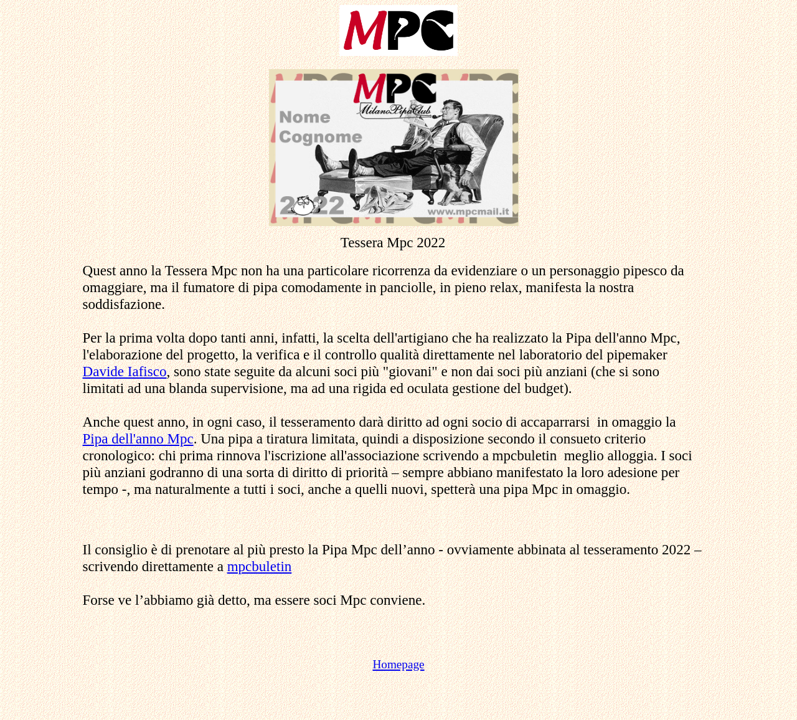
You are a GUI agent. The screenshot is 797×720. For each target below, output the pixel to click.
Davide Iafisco (125, 371)
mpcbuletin (259, 566)
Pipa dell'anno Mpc (138, 438)
